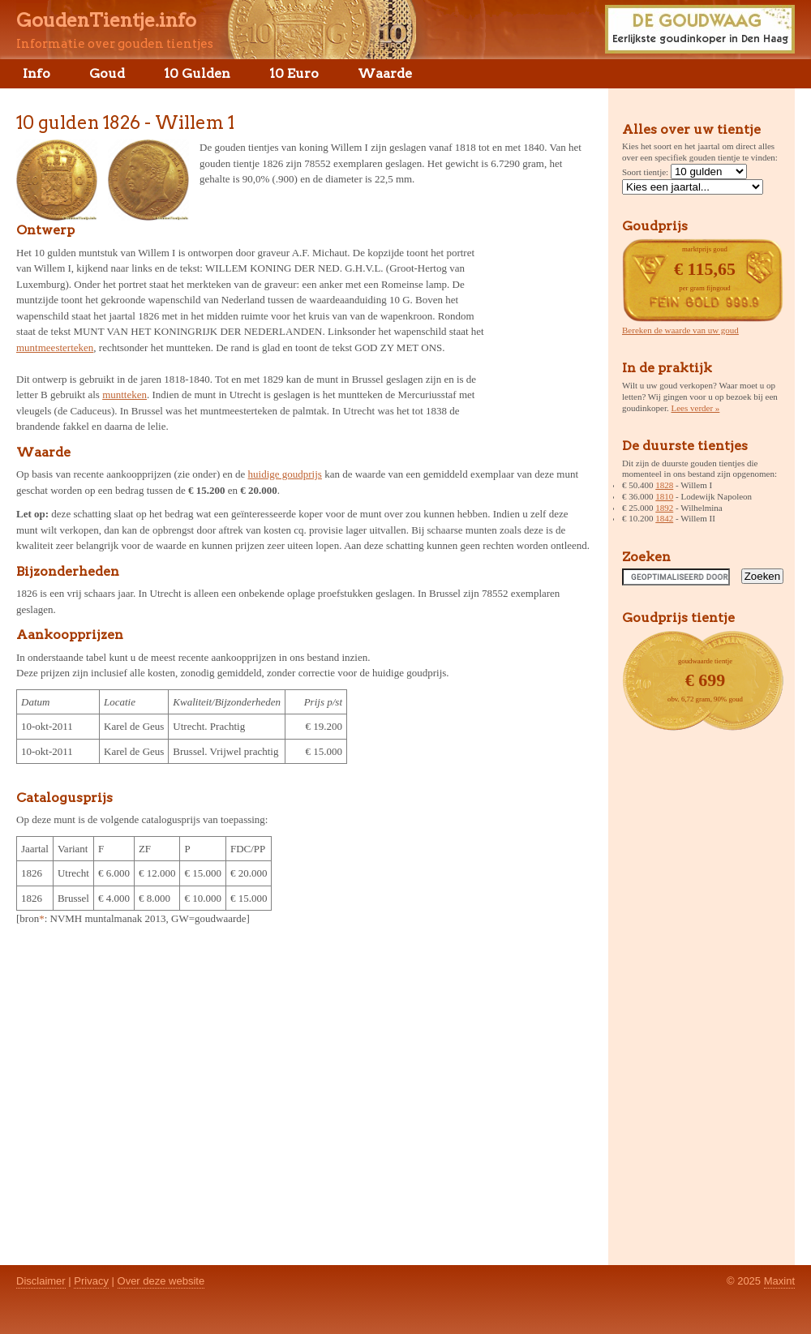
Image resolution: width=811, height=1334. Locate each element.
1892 (664, 508)
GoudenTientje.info (106, 20)
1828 (664, 485)
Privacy (91, 1281)
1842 (664, 518)
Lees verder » (696, 408)
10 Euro (294, 73)
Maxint (779, 1281)
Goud (107, 73)
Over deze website (161, 1281)
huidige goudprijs (285, 474)
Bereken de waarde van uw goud (680, 330)
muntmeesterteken (54, 347)
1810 (664, 496)
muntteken (124, 394)
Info (36, 73)
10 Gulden (197, 73)
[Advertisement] (541, 319)
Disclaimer (41, 1281)
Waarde (385, 73)
